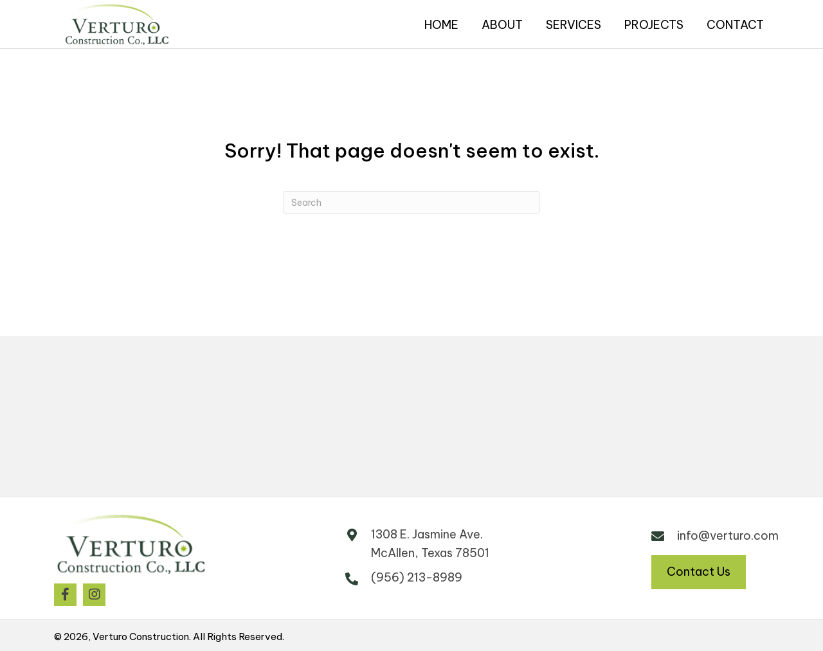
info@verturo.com (728, 535)
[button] (65, 594)
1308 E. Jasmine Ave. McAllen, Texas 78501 (430, 543)
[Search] (411, 202)
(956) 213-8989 (416, 577)
